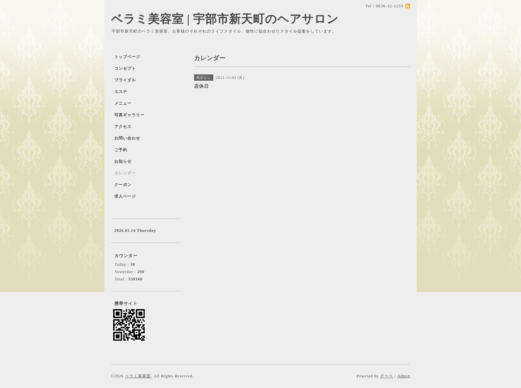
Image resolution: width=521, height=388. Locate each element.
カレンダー (125, 173)
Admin (403, 376)
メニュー (123, 103)
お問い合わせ (127, 138)
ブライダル (125, 80)
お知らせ (123, 161)
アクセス (123, 126)
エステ (120, 91)
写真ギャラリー (129, 115)
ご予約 (120, 149)
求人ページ (125, 196)
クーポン (123, 184)
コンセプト (125, 68)
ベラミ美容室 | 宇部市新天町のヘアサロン (225, 19)
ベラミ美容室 (138, 376)
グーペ (386, 376)
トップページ (127, 56)
